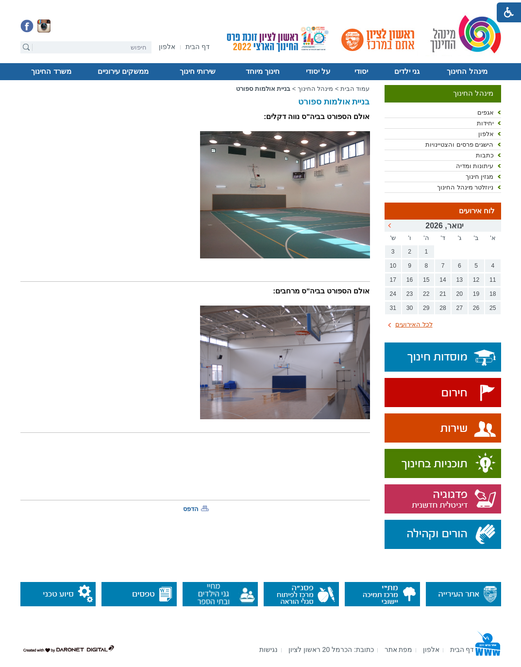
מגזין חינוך (480, 176)
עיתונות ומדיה (475, 166)
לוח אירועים (477, 211)
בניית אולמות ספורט (263, 88)
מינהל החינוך (467, 71)
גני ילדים (407, 71)
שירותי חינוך (198, 71)
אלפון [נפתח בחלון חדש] (486, 133)
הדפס (191, 509)
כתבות (485, 155)
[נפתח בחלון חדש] (167, 47)
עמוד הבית (355, 88)
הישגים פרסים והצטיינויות (459, 144)
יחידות (485, 123)
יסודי (361, 71)
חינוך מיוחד (263, 71)
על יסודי (318, 71)
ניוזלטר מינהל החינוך (465, 187)
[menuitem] (167, 47)
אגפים (485, 112)
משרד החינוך (51, 71)
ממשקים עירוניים (123, 71)
